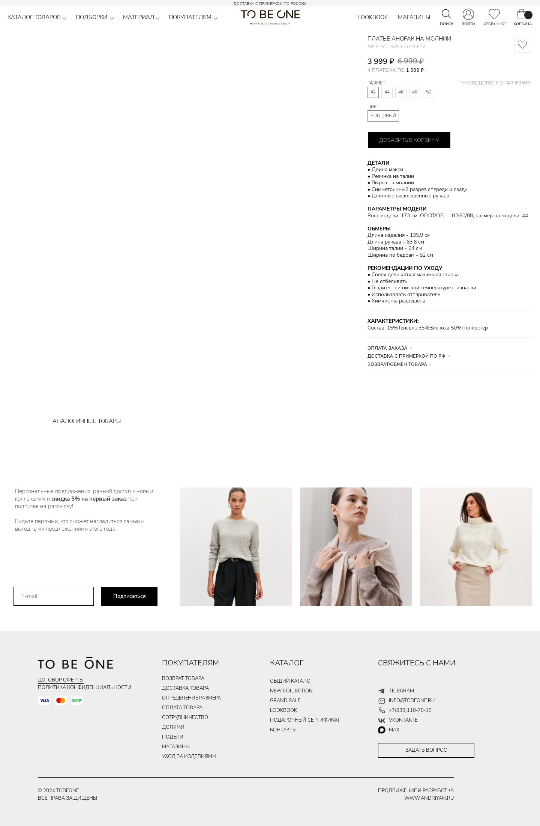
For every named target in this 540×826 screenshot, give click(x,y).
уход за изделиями (189, 756)
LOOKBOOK (373, 17)
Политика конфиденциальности (84, 687)
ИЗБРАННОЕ (495, 24)
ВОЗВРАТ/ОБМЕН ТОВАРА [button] (397, 364)
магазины (176, 746)
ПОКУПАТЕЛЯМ (190, 17)
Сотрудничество (185, 717)
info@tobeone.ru (412, 700)
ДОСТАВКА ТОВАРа (185, 688)
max (394, 730)
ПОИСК (446, 24)
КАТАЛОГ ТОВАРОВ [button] (34, 17)
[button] (64, 18)
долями (173, 727)
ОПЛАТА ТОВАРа (182, 707)
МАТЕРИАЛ (138, 17)
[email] (54, 596)
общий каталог (291, 681)
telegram (401, 691)
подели (172, 737)
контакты (283, 730)
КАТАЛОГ (287, 663)
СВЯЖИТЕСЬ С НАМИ (417, 663)
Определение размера (191, 698)
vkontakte (403, 720)
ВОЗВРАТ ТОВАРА (183, 678)
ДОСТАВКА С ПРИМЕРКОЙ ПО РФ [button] (407, 356)
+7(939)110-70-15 (410, 710)
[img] (494, 14)
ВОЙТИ (468, 24)
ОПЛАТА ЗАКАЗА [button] (388, 348)
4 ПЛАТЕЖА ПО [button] (396, 70)
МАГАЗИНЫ (414, 17)
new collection (291, 691)
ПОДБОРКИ (91, 17)
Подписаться (129, 596)
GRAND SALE (285, 700)
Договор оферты (61, 680)
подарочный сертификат (305, 720)
